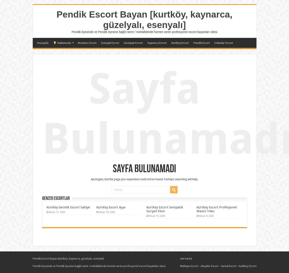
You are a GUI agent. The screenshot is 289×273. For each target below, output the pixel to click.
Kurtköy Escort (180, 43)
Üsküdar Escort (224, 43)
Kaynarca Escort (157, 43)
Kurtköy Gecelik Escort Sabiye (68, 207)
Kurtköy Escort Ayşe (110, 207)
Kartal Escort (228, 266)
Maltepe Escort (189, 266)
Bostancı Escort (87, 43)
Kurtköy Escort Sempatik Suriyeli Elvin (164, 209)
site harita (186, 258)
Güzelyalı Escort (133, 43)
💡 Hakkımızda (62, 43)
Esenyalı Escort (110, 43)
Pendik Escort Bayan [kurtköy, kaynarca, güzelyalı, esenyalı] (144, 19)
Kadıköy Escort (247, 266)
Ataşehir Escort (210, 266)
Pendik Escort (202, 43)
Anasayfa (42, 43)
